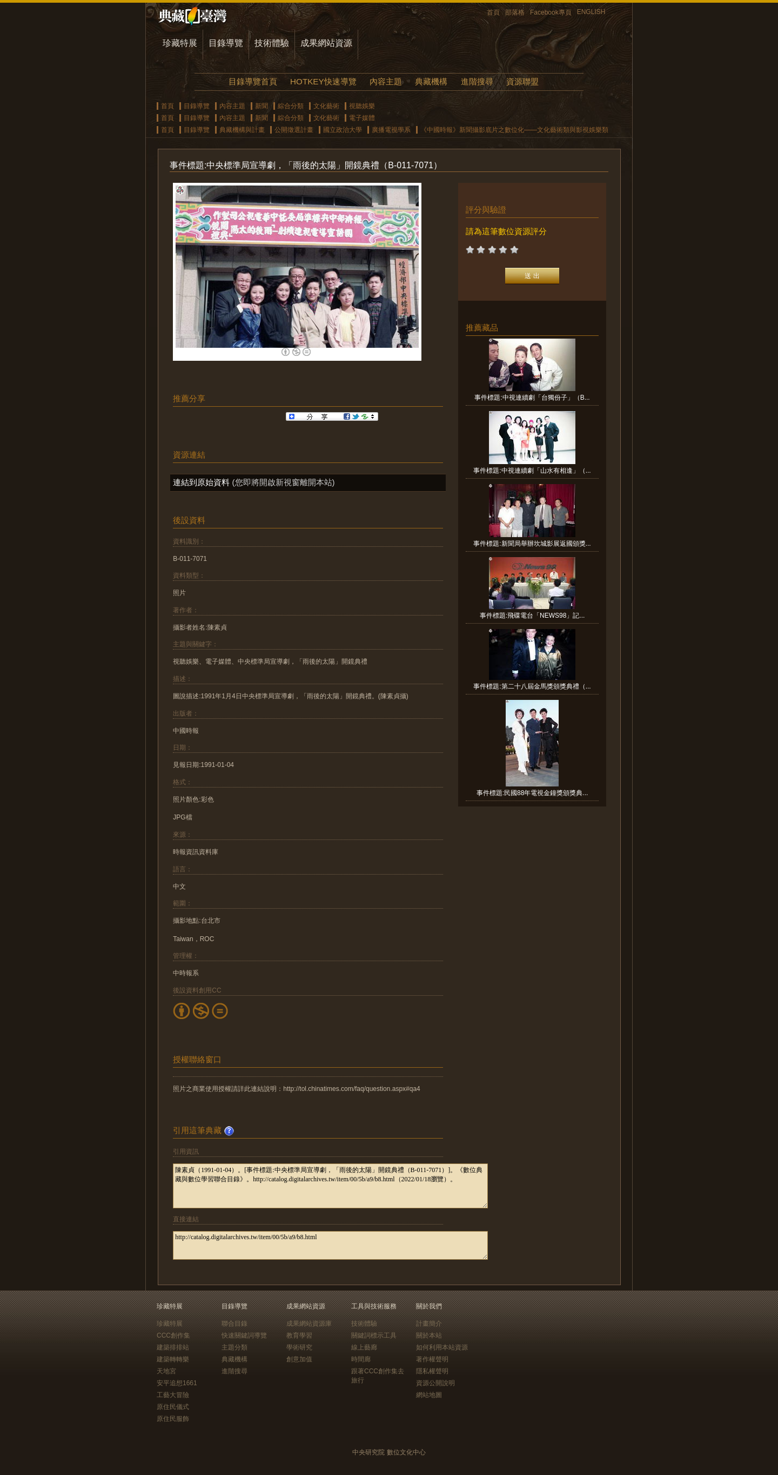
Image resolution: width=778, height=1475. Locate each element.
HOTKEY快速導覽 (323, 81)
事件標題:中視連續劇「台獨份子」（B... (531, 397)
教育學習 (299, 1335)
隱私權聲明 (432, 1371)
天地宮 (166, 1371)
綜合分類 (291, 106)
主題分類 (234, 1347)
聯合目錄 (234, 1323)
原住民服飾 (173, 1419)
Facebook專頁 (551, 12)
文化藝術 (326, 106)
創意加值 (299, 1359)
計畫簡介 (429, 1323)
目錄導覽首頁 (253, 81)
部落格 (515, 12)
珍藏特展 (180, 43)
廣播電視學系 (391, 130)
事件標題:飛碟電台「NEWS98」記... (532, 615)
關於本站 (429, 1335)
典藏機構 (431, 81)
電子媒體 (362, 118)
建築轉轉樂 (173, 1359)
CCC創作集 (173, 1335)
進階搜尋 (477, 81)
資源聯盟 (522, 81)
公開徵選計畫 (293, 130)
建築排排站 (173, 1347)
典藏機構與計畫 (242, 130)
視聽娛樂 (362, 106)
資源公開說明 (435, 1383)
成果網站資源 (326, 43)
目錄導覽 (226, 43)
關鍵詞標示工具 (374, 1335)
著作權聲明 (432, 1359)
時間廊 (361, 1359)
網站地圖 (429, 1395)
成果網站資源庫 (309, 1323)
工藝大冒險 (173, 1395)
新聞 (261, 106)
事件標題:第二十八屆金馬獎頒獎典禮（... (532, 686)
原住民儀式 (173, 1407)
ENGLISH (591, 12)
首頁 (493, 12)
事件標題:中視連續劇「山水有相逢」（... (532, 470)
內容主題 (386, 81)
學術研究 (299, 1347)
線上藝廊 (364, 1347)
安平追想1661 (177, 1383)
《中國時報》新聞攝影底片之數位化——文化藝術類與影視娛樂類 (514, 130)
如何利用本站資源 (442, 1347)
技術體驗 (271, 43)
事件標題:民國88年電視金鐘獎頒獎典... (532, 793)
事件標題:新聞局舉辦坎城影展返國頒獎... (532, 543)
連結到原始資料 (201, 482)
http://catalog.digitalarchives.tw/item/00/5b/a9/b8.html (330, 1245)
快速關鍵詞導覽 (244, 1335)
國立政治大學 (342, 130)
